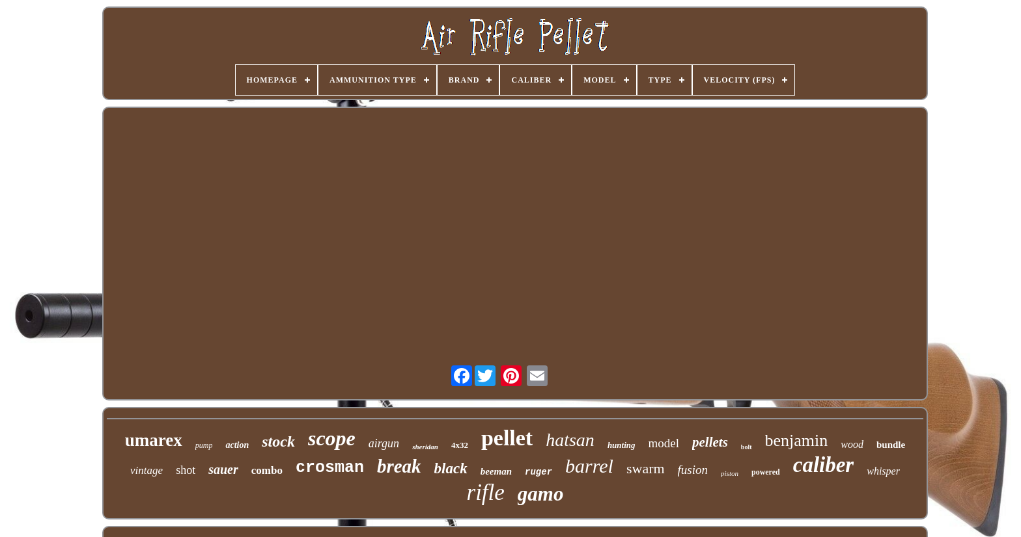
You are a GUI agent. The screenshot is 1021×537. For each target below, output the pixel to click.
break (399, 466)
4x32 (459, 445)
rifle (486, 492)
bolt (746, 447)
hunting (622, 445)
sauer (223, 469)
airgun (384, 443)
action (237, 445)
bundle (890, 444)
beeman (496, 471)
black (451, 468)
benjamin (796, 440)
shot (185, 470)
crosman (330, 467)
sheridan (425, 447)
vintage (146, 470)
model (664, 443)
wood (852, 444)
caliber (823, 465)
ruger (538, 472)
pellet (507, 438)
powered (765, 472)
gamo (541, 493)
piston (729, 473)
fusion (693, 470)
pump (204, 445)
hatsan (570, 440)
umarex (153, 440)
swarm (645, 468)
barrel (589, 466)
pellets (710, 442)
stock (278, 441)
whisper (883, 471)
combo (267, 470)
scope (332, 438)
